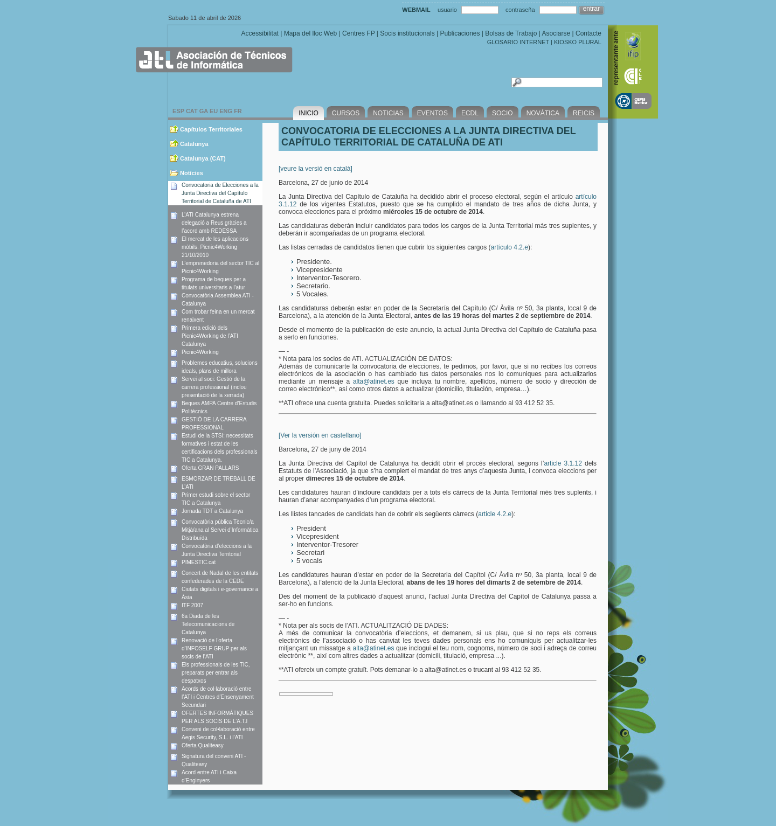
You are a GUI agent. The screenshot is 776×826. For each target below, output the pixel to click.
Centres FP (358, 33)
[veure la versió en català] (315, 168)
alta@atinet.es (373, 381)
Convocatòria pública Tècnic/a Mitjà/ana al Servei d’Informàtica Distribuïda (220, 530)
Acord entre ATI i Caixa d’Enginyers (209, 776)
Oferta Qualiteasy (203, 745)
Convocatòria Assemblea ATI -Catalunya (218, 300)
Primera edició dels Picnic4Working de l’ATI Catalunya (210, 336)
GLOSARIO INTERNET (518, 42)
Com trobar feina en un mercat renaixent (218, 316)
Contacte (588, 33)
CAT (192, 111)
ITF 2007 (192, 605)
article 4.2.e (494, 514)
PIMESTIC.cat (199, 562)
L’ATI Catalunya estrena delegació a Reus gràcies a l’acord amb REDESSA (214, 223)
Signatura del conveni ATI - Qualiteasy (214, 760)
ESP (178, 111)
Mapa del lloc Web (310, 33)
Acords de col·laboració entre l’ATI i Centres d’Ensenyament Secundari (218, 697)
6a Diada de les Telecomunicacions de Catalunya (208, 624)
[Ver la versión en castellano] (320, 435)
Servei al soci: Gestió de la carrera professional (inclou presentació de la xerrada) (214, 387)
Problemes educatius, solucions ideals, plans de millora (220, 367)
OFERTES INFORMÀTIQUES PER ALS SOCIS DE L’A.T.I (217, 717)
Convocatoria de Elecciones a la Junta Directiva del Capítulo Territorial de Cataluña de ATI (220, 193)
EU (214, 111)
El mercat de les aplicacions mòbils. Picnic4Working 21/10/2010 (215, 247)
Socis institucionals (407, 33)
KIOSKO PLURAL (577, 42)
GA (203, 111)
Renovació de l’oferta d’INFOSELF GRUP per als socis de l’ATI (214, 648)
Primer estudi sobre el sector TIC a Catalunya (216, 499)
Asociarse (556, 33)
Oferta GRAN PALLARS (210, 468)
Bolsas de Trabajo (511, 33)
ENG (225, 111)
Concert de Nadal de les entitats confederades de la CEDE (220, 577)
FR (238, 111)
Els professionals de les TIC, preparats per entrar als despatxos (216, 673)
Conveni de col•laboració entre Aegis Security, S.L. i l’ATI (218, 733)
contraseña (520, 9)
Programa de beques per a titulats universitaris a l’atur (214, 283)
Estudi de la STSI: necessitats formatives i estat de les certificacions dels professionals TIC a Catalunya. (220, 448)
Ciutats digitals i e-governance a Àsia (220, 593)
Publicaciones (460, 33)
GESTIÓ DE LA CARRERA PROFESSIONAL (214, 424)
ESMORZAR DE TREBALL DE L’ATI (218, 483)
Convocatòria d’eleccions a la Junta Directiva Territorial (217, 550)
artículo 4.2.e (509, 247)
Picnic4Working (200, 352)
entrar (591, 8)
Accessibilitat (260, 33)
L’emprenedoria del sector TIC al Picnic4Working (220, 267)
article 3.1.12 (562, 463)
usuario (447, 9)
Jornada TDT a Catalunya (212, 511)
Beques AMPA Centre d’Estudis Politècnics (219, 407)
